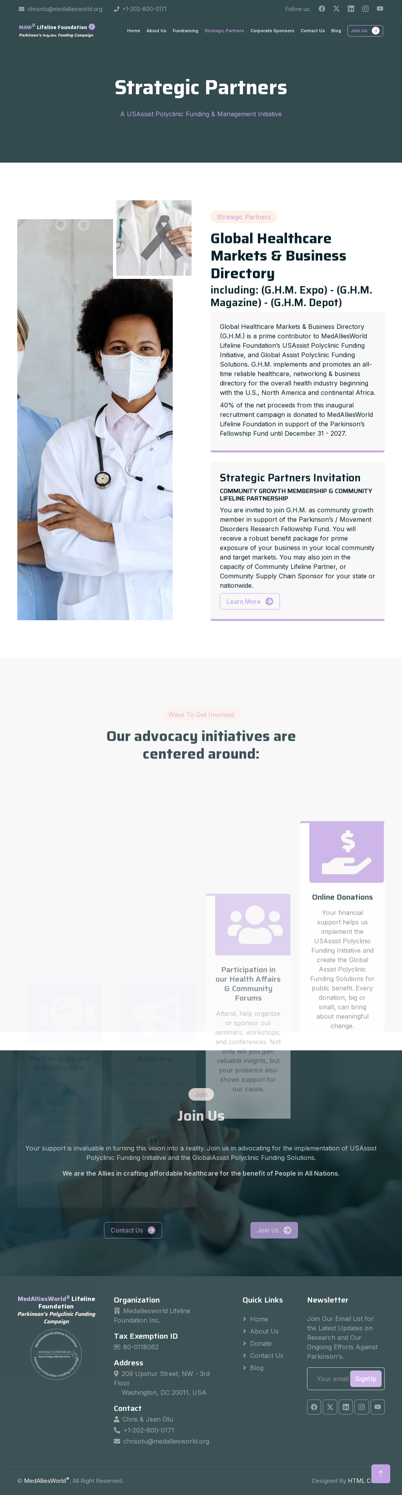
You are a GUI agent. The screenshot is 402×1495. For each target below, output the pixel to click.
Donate (261, 1343)
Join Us (365, 31)
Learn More (250, 681)
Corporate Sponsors (272, 30)
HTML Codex (366, 1480)
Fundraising (185, 30)
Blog (336, 30)
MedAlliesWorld (46, 1480)
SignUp (365, 1379)
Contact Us (313, 30)
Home (133, 30)
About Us (156, 30)
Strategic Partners (224, 30)
